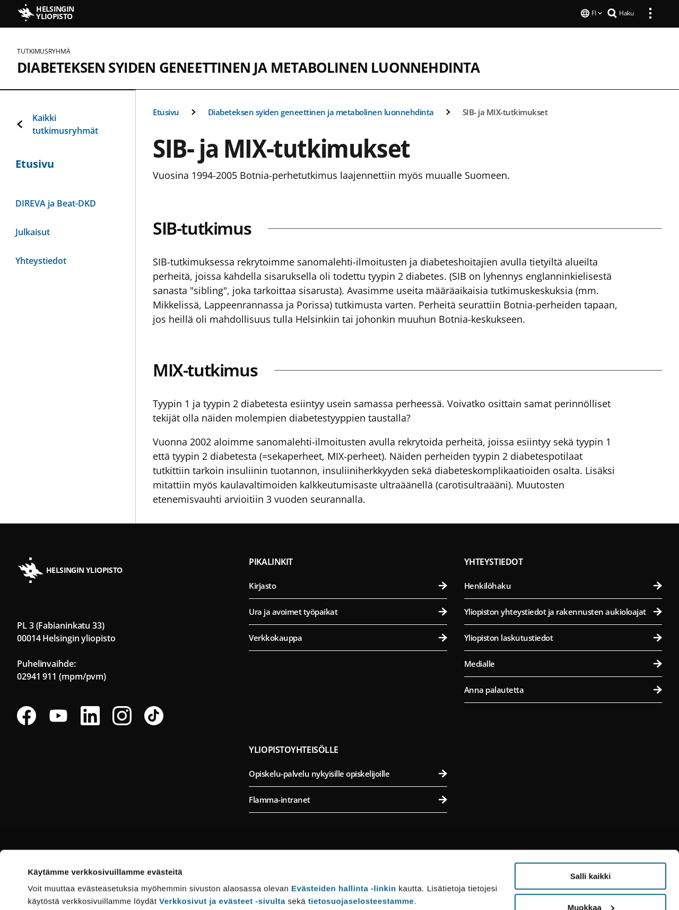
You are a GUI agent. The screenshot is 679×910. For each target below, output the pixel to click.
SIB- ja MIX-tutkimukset (505, 111)
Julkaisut (32, 231)
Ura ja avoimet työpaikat (348, 610)
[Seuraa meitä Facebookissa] (26, 714)
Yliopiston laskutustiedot (563, 636)
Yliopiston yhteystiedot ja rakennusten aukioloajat (563, 610)
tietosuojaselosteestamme (361, 846)
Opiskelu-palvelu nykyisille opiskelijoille (348, 772)
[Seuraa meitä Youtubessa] (58, 714)
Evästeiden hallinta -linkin (343, 833)
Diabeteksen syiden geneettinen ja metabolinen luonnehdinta (248, 66)
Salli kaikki (590, 821)
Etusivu (166, 111)
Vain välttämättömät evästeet (590, 883)
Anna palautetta (563, 688)
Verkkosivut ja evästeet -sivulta (222, 846)
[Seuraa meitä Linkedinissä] (90, 714)
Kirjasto (348, 584)
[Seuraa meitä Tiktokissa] (153, 714)
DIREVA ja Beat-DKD (55, 202)
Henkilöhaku (563, 584)
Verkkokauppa (348, 636)
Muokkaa (591, 852)
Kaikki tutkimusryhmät (56, 123)
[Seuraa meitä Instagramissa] (122, 714)
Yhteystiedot (40, 259)
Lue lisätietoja (55, 875)
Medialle (563, 662)
